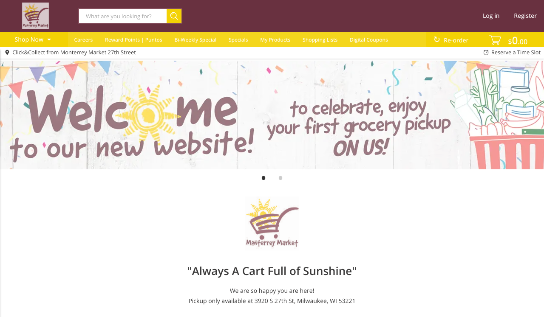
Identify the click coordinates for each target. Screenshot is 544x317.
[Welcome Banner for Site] (272, 115)
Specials (238, 39)
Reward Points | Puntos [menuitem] (133, 39)
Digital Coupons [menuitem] (369, 39)
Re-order (456, 40)
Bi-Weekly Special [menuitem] (195, 39)
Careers (83, 39)
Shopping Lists (320, 39)
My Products (275, 39)
